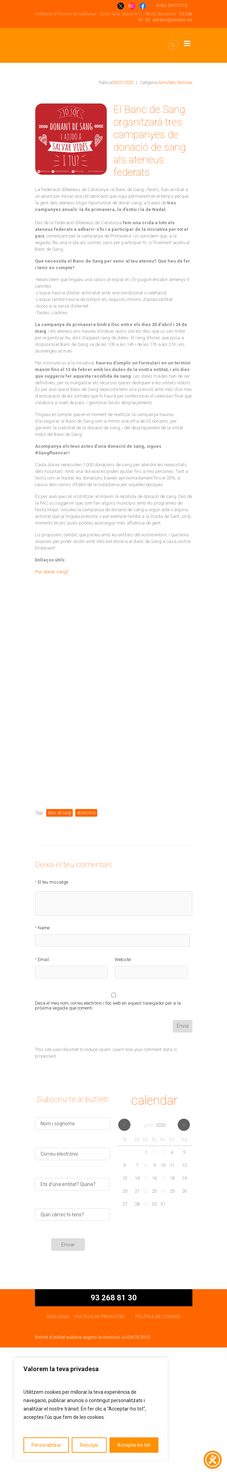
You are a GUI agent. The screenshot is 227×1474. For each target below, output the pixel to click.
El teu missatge (53, 1008)
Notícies (184, 82)
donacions (86, 939)
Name (44, 1054)
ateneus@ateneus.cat (172, 19)
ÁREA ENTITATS (171, 5)
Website (123, 1085)
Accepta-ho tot (133, 1445)
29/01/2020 (123, 82)
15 (145, 1304)
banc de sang (59, 939)
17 (163, 1304)
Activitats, (167, 82)
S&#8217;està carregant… (113, 759)
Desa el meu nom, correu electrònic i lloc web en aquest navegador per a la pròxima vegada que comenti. (108, 1130)
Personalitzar (46, 1445)
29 (145, 1330)
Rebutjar (89, 1445)
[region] (91, 1409)
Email (43, 1085)
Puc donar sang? (52, 571)
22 (145, 1317)
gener (154, 1251)
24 (163, 1317)
